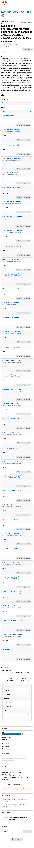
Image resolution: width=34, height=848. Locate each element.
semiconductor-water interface (20, 799)
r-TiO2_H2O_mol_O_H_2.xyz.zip (11, 605)
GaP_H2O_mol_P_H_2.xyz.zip (10, 577)
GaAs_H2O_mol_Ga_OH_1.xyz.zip (12, 389)
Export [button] (27, 831)
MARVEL (5, 806)
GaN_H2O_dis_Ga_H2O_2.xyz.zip (12, 432)
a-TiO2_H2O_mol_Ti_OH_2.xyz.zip (12, 230)
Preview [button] (19, 125)
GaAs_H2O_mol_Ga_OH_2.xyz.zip (12, 403)
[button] (17, 103)
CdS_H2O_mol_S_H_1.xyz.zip (10, 274)
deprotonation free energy (10, 804)
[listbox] (14, 784)
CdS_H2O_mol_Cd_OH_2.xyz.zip (11, 259)
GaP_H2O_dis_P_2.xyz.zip (10, 519)
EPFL (16, 806)
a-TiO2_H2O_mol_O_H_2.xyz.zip (11, 201)
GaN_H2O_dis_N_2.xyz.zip (10, 461)
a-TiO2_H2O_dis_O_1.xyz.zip (10, 129)
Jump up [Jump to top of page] (16, 839)
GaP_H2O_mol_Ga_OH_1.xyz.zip (11, 533)
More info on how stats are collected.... (17, 723)
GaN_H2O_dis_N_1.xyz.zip (10, 447)
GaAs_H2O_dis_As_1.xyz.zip (10, 302)
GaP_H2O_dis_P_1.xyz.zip (10, 504)
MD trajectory (6, 799)
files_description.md (8, 115)
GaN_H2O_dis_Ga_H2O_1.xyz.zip (12, 418)
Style (3, 784)
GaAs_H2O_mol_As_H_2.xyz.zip (11, 375)
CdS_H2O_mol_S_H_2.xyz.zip (10, 288)
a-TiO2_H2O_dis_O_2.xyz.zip (10, 144)
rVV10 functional (23, 804)
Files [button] (17, 111)
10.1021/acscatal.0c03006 (22, 674)
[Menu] (31, 3)
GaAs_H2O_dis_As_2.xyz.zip (10, 317)
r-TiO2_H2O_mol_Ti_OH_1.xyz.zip (12, 620)
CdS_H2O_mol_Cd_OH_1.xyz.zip (11, 245)
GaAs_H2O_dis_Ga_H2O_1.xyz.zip (12, 331)
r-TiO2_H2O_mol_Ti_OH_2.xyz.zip (12, 634)
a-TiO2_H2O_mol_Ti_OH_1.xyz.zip (12, 216)
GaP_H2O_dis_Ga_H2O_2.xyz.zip (11, 490)
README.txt (6, 649)
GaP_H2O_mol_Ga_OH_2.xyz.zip (11, 548)
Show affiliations (27, 49)
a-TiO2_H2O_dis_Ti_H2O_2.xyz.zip (12, 173)
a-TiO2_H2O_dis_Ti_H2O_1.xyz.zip (12, 158)
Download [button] (27, 125)
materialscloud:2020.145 (16, 13)
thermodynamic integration (10, 802)
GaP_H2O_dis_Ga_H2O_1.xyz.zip (11, 476)
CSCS (11, 806)
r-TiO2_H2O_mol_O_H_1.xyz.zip (11, 591)
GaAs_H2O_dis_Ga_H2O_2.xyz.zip (12, 346)
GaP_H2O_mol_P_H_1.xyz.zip (10, 562)
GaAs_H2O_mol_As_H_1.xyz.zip (11, 360)
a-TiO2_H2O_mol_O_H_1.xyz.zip (11, 187)
